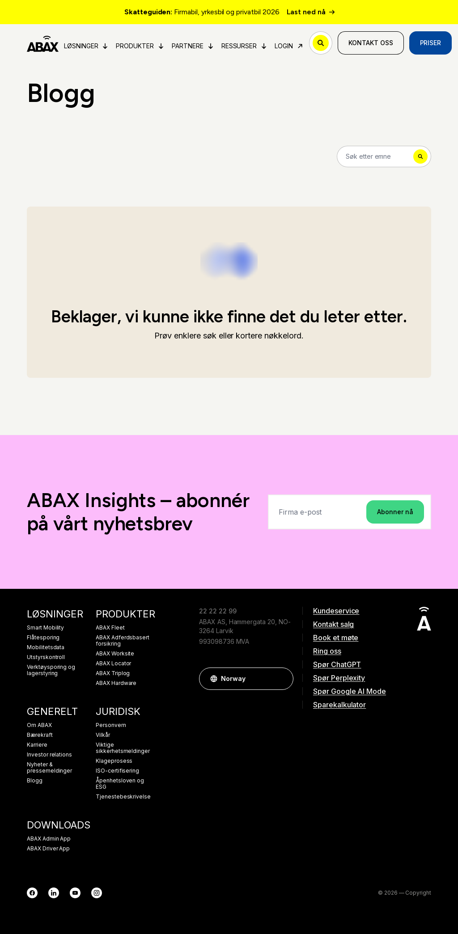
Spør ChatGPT (337, 664)
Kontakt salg (333, 624)
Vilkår (103, 735)
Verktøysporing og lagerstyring (51, 670)
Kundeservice (336, 611)
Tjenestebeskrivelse (123, 797)
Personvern (111, 725)
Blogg (34, 781)
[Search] (384, 156)
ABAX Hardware (116, 683)
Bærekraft (40, 735)
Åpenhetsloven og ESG (120, 784)
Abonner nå (395, 512)
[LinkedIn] (53, 893)
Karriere (37, 745)
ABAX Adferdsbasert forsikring (122, 640)
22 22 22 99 (217, 611)
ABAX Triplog (113, 673)
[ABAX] (43, 43)
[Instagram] (96, 893)
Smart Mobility (45, 628)
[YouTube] (75, 893)
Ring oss (327, 651)
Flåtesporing (43, 637)
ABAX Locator (113, 663)
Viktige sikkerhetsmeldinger (123, 748)
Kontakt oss (370, 42)
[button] (282, 679)
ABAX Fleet (110, 628)
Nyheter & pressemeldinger (49, 767)
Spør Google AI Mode (349, 691)
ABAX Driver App (48, 848)
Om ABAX (39, 725)
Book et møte (335, 638)
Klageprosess (114, 761)
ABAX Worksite (115, 654)
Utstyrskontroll (46, 657)
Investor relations (49, 755)
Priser (430, 42)
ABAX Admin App (49, 839)
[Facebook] (32, 893)
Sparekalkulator (339, 705)
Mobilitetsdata (45, 647)
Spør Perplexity (339, 678)
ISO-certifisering (117, 771)
